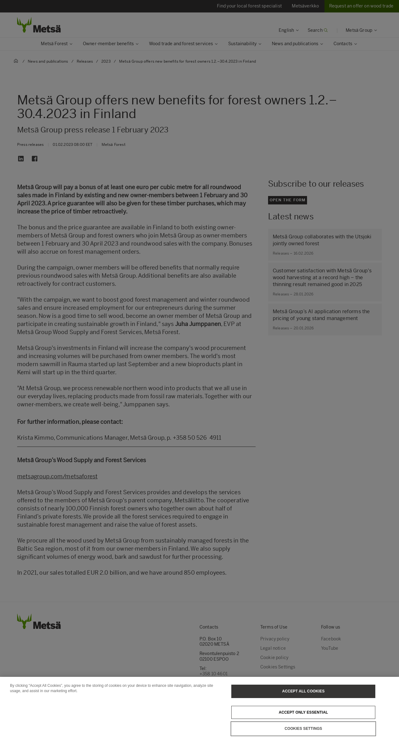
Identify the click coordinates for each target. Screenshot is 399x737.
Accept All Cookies (303, 700)
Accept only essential (303, 721)
